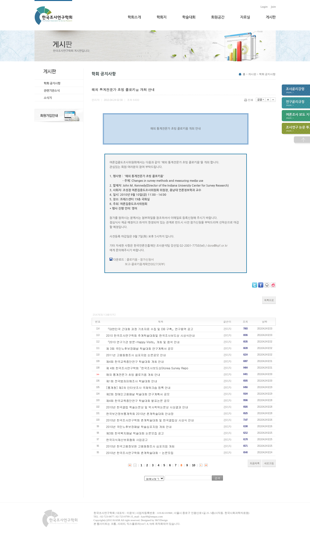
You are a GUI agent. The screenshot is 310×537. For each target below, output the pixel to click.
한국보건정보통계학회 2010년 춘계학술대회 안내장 (140, 413)
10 (193, 465)
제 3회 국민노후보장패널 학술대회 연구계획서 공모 (139, 348)
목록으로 (269, 300)
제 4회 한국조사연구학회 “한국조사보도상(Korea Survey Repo (147, 368)
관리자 (227, 329)
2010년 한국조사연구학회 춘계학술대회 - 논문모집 (139, 453)
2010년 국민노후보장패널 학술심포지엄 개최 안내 (139, 427)
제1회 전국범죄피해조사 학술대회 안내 (131, 381)
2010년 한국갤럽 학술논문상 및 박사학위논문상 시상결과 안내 (147, 407)
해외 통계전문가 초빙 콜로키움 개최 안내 (133, 374)
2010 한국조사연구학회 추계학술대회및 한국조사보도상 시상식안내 (150, 335)
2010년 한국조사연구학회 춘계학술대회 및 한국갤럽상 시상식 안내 (150, 420)
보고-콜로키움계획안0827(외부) (145, 264)
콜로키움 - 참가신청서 (140, 259)
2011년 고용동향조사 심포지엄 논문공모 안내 (136, 355)
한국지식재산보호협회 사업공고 (127, 440)
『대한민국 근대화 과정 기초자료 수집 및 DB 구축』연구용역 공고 (149, 329)
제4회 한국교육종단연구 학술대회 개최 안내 (135, 361)
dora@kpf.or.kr (217, 245)
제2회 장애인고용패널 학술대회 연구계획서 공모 (138, 394)
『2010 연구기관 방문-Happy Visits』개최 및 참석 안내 (142, 342)
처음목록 (254, 463)
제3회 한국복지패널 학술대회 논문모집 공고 (135, 433)
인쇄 (249, 100)
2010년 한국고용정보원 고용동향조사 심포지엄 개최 (140, 446)
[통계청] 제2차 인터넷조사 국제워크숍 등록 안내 (138, 387)
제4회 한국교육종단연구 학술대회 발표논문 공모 (138, 400)
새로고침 (269, 463)
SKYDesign (161, 520)
